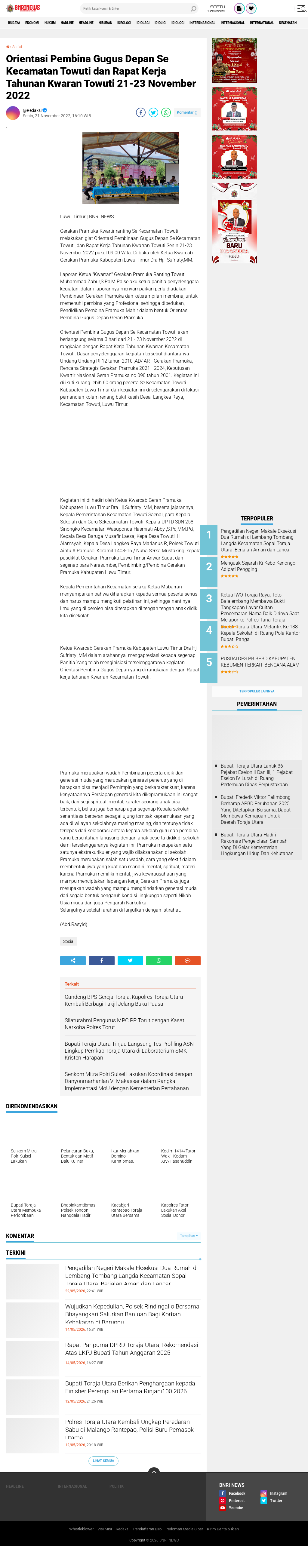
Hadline (81, 22)
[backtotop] (154, 1473)
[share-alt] (73, 960)
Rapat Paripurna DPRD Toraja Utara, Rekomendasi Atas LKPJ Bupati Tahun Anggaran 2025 (129, 1355)
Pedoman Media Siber (186, 1529)
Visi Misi (100, 1529)
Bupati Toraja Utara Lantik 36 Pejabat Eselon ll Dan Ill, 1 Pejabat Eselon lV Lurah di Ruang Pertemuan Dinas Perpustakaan (257, 765)
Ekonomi (38, 22)
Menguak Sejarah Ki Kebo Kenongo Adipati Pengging (261, 565)
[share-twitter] (153, 112)
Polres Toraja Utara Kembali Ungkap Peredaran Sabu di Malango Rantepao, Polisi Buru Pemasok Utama (130, 1432)
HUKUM (59, 22)
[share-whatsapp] (166, 112)
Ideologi (152, 22)
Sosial (18, 46)
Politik (116, 1485)
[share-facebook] (141, 112)
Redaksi (119, 1529)
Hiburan (129, 22)
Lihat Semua (103, 1461)
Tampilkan (189, 1236)
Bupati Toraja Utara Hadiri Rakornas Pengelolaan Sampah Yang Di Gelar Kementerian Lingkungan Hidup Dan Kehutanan (257, 834)
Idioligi (196, 22)
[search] (139, 8)
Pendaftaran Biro (146, 1529)
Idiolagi (174, 22)
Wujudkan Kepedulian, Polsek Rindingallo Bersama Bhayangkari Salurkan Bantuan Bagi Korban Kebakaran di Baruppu (122, 1322)
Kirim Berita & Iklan (228, 1529)
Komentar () (187, 112)
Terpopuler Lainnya (256, 682)
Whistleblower (75, 1529)
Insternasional (248, 22)
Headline (105, 22)
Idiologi (218, 22)
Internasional (285, 22)
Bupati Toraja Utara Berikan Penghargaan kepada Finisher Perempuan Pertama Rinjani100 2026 (128, 1394)
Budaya (16, 22)
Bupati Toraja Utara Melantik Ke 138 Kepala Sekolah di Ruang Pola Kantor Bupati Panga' (263, 631)
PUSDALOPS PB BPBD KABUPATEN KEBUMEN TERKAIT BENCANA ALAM (260, 659)
